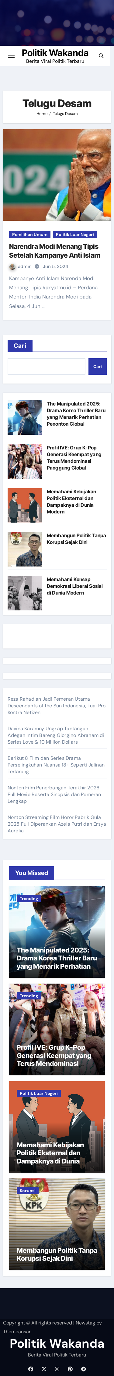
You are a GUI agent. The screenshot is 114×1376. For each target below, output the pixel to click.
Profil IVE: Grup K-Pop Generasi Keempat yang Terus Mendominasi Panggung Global (54, 1059)
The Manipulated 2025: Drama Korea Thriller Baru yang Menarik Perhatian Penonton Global (57, 962)
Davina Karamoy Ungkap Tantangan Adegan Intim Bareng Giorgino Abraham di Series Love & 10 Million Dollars (56, 735)
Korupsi (28, 1190)
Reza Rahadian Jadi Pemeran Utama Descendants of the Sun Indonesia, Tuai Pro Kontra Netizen (56, 706)
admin (21, 266)
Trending (29, 898)
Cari (20, 345)
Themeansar (16, 1331)
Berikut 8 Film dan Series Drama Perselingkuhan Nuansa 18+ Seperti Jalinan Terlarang (56, 765)
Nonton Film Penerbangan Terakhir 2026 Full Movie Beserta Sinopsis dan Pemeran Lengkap (54, 794)
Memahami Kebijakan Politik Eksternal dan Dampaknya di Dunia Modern (50, 1157)
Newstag (85, 1323)
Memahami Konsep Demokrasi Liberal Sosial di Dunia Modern (75, 586)
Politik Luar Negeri (75, 234)
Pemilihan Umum (29, 234)
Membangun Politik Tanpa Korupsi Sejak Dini (57, 1254)
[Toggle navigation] (11, 56)
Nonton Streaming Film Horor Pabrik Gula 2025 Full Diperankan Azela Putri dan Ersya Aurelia (57, 824)
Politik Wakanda (57, 52)
